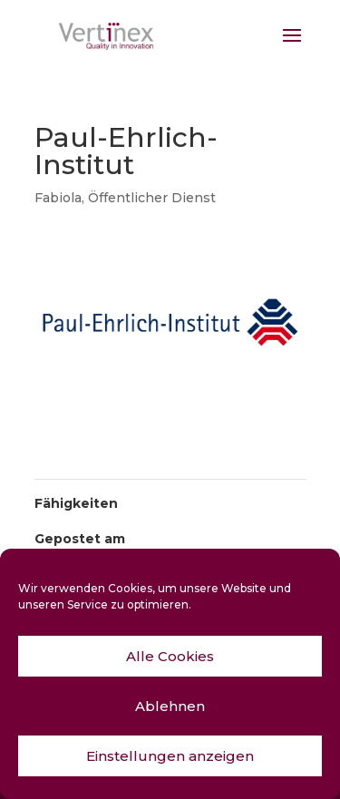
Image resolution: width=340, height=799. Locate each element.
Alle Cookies (170, 656)
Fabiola (58, 198)
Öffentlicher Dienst (152, 198)
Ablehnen (170, 706)
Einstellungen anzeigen (170, 756)
